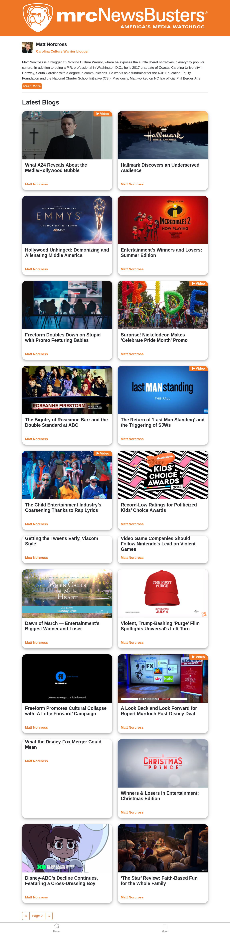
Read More (32, 86)
